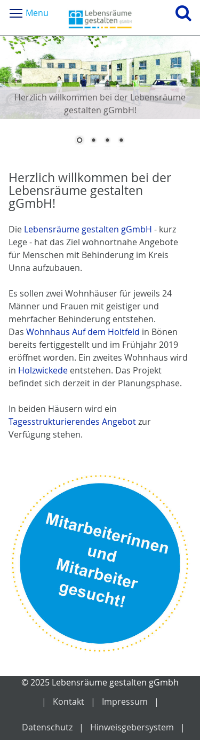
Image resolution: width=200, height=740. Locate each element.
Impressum (125, 701)
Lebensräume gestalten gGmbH (89, 229)
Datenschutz (47, 727)
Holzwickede (43, 370)
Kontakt (68, 701)
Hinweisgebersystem (132, 727)
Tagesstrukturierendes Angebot (73, 421)
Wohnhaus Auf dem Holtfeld (84, 332)
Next (184, 81)
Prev (16, 81)
